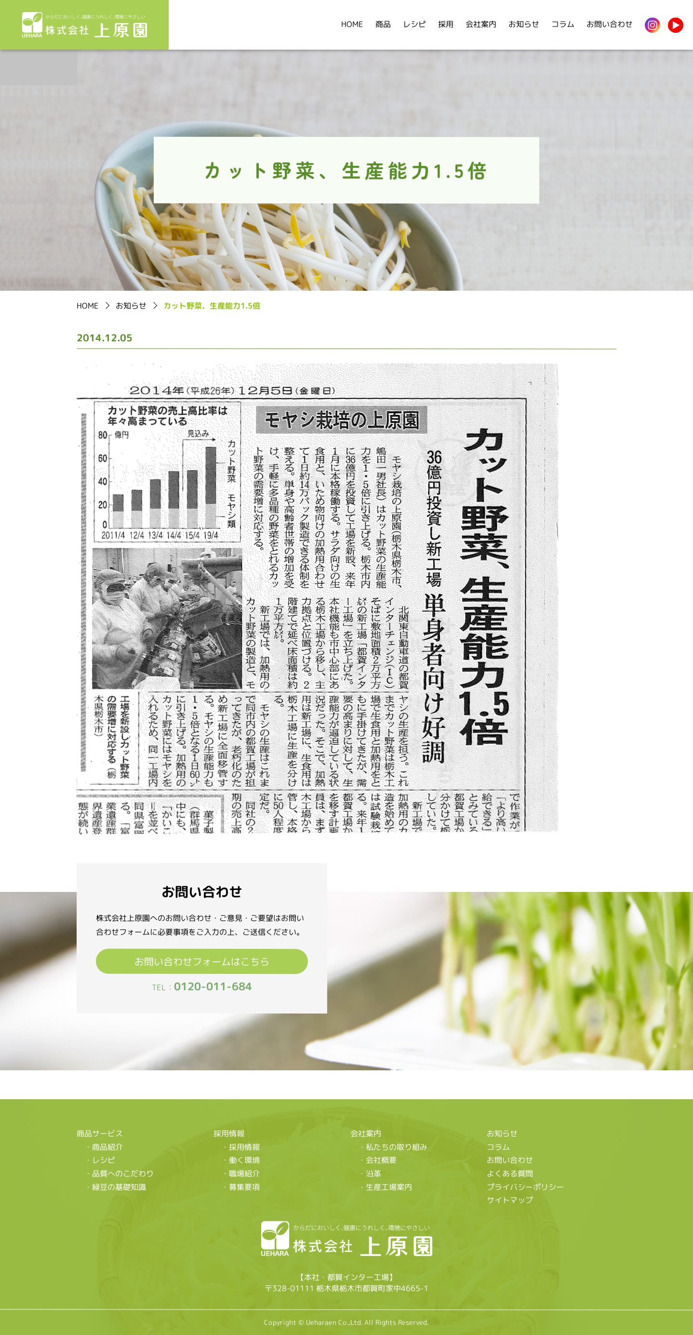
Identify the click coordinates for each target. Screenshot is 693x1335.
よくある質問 (510, 1174)
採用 (445, 24)
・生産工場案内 (385, 1187)
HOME (352, 24)
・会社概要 (377, 1160)
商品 (383, 24)
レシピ (414, 24)
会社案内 (481, 24)
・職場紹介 (240, 1173)
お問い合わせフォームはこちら (201, 961)
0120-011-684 (213, 986)
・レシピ (99, 1160)
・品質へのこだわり (119, 1173)
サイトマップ (510, 1200)
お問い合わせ (609, 24)
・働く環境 (240, 1160)
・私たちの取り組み (392, 1147)
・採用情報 (240, 1147)
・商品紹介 (103, 1147)
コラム (562, 24)
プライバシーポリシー (525, 1187)
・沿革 (369, 1173)
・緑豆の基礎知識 (115, 1186)
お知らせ (523, 24)
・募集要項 (240, 1187)
